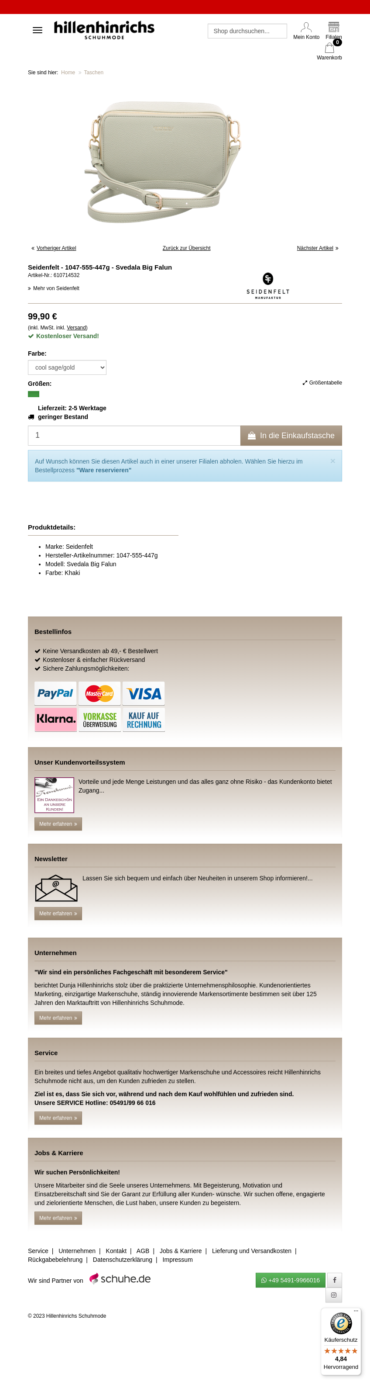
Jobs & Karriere (181, 1250)
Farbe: (37, 353)
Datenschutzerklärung (122, 1259)
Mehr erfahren (58, 824)
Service (38, 1250)
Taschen (93, 72)
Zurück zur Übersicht (187, 248)
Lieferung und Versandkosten (251, 1250)
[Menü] (356, 1313)
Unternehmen (77, 1250)
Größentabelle (322, 383)
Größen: (39, 383)
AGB (143, 1250)
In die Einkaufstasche (291, 435)
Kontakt (116, 1250)
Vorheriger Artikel (53, 248)
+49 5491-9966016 (290, 1280)
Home (68, 72)
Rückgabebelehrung (55, 1259)
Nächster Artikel (318, 248)
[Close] (333, 460)
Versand (76, 328)
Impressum (178, 1259)
